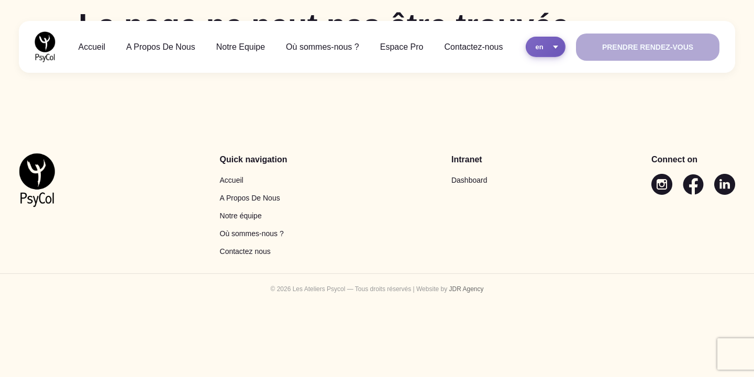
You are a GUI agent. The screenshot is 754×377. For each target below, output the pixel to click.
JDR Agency (466, 289)
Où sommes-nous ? (322, 46)
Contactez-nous (473, 46)
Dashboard (469, 180)
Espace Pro (402, 46)
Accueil (92, 46)
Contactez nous (245, 251)
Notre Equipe (240, 46)
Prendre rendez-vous (647, 47)
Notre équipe (241, 216)
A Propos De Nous (160, 46)
